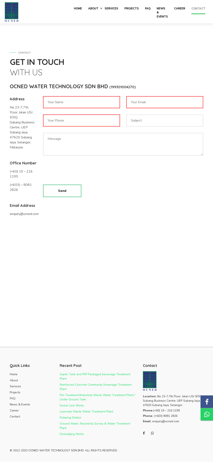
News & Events (20, 404)
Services (15, 386)
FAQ (12, 398)
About (14, 380)
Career (14, 410)
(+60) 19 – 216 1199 (166, 410)
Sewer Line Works (72, 405)
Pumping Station (70, 418)
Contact (15, 417)
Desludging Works (72, 434)
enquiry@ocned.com (165, 421)
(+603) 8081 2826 (165, 416)
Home (13, 374)
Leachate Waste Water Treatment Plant (86, 412)
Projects (15, 392)
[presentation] (74, 171)
